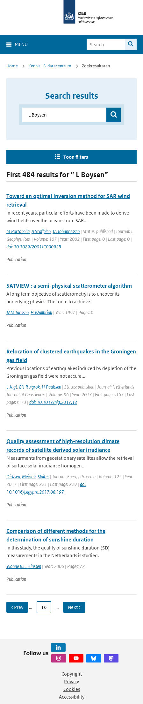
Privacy (71, 681)
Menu (21, 44)
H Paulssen (51, 387)
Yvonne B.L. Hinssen (23, 566)
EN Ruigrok (29, 387)
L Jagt (11, 387)
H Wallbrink (41, 312)
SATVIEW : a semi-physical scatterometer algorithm (69, 285)
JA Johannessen (66, 231)
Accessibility (71, 697)
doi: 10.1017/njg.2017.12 (53, 402)
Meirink (29, 476)
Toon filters (75, 157)
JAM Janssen (17, 312)
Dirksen (13, 476)
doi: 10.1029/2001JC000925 (33, 247)
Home (12, 66)
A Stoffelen (41, 231)
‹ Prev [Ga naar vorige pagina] (17, 607)
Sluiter (43, 476)
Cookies (71, 689)
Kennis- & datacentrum (49, 66)
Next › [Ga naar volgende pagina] (74, 607)
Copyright (71, 674)
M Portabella (18, 231)
